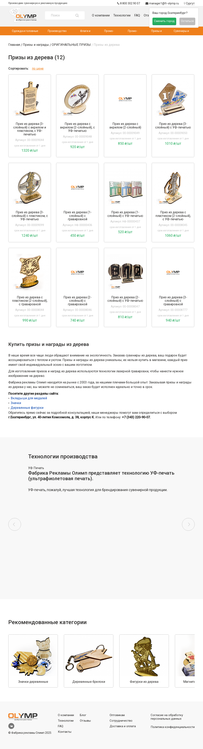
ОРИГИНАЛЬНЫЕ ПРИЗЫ (71, 45)
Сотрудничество (121, 720)
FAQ (137, 15)
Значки (16, 403)
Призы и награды (156, 32)
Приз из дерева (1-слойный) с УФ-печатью (125, 214)
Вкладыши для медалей (29, 398)
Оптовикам (117, 715)
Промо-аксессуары (132, 32)
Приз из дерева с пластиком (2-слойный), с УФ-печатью (173, 216)
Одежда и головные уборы (25, 32)
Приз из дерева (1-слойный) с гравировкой (77, 216)
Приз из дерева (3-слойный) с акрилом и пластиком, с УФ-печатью (29, 129)
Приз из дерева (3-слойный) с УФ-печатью (173, 125)
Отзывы (85, 720)
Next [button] (188, 524)
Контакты (64, 732)
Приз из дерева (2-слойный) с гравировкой (77, 301)
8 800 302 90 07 (128, 3)
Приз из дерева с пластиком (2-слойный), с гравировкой (29, 301)
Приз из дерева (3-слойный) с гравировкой (173, 301)
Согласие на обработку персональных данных (167, 716)
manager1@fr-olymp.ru (162, 3)
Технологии (121, 15)
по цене (38, 68)
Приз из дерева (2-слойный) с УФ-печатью (125, 299)
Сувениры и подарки (181, 32)
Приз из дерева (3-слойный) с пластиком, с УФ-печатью (30, 216)
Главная (14, 45)
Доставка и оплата (123, 726)
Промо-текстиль (109, 32)
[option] (30, 99)
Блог (83, 715)
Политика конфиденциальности (173, 727)
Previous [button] (14, 524)
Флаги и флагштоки (85, 32)
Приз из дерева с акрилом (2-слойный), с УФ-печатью (77, 127)
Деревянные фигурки (27, 408)
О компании (101, 15)
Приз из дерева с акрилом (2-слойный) (125, 125)
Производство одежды (57, 32)
